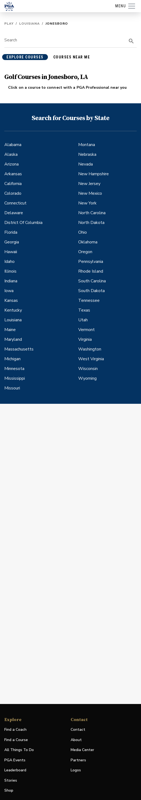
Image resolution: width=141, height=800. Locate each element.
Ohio (82, 232)
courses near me (71, 57)
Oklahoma (87, 242)
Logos (76, 770)
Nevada (85, 164)
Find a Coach (15, 729)
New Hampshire (93, 174)
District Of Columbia (23, 223)
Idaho (9, 262)
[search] (131, 41)
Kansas (11, 300)
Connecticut (15, 203)
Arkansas (13, 174)
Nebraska (87, 154)
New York (87, 203)
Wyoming (87, 378)
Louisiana (29, 23)
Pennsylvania (90, 262)
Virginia (85, 339)
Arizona (11, 164)
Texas (84, 310)
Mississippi (14, 378)
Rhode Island (90, 271)
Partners (78, 760)
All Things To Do (19, 749)
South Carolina (92, 281)
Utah (83, 320)
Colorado (12, 193)
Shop (8, 791)
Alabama (12, 145)
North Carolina (92, 213)
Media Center (82, 750)
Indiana (10, 281)
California (13, 184)
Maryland (13, 339)
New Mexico (90, 193)
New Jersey (89, 184)
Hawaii (10, 252)
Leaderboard (15, 770)
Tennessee (89, 300)
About (76, 739)
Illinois (10, 271)
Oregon (85, 252)
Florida (10, 232)
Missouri (12, 388)
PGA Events (14, 760)
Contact (78, 729)
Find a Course (16, 739)
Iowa (9, 291)
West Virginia (91, 359)
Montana (86, 145)
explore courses (25, 57)
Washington (89, 349)
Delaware (13, 213)
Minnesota (14, 369)
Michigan (12, 359)
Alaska (11, 154)
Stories (10, 780)
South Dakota (91, 291)
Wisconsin (88, 369)
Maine (10, 330)
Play (9, 23)
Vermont (86, 330)
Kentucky (13, 310)
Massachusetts (19, 349)
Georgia (11, 242)
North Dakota (91, 223)
